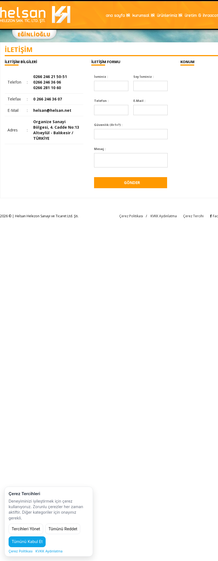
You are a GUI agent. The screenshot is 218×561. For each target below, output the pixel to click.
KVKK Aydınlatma (163, 217)
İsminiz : (101, 76)
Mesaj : (100, 149)
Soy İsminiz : (143, 76)
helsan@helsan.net (52, 110)
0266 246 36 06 (47, 82)
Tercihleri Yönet (26, 528)
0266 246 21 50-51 (50, 76)
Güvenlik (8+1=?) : (108, 125)
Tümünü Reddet (62, 528)
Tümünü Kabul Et (27, 541)
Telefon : (101, 101)
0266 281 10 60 (47, 87)
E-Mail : (139, 101)
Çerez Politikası (131, 217)
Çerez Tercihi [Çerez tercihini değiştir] (193, 217)
